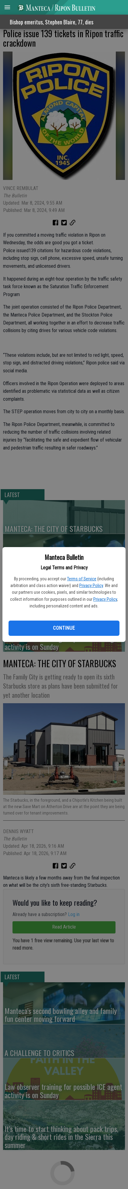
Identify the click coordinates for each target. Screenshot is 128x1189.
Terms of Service (81, 578)
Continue (64, 628)
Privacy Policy (91, 585)
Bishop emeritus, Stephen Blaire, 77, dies (51, 22)
